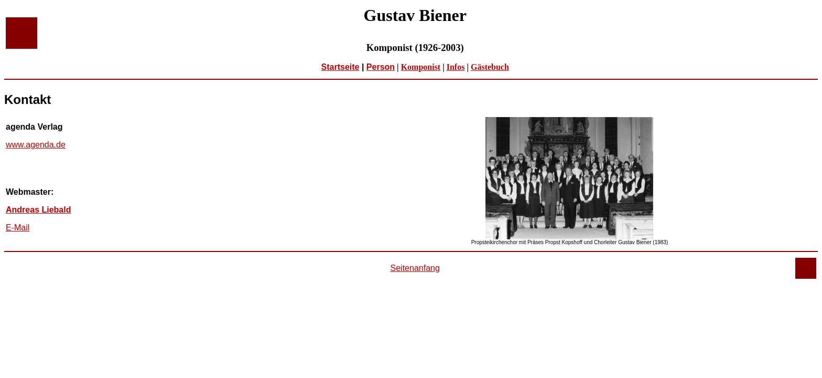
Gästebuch (490, 66)
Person (380, 66)
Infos (456, 66)
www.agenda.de (36, 144)
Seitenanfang (415, 268)
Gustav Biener (414, 15)
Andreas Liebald (38, 209)
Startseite (340, 66)
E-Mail (17, 227)
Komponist (421, 66)
